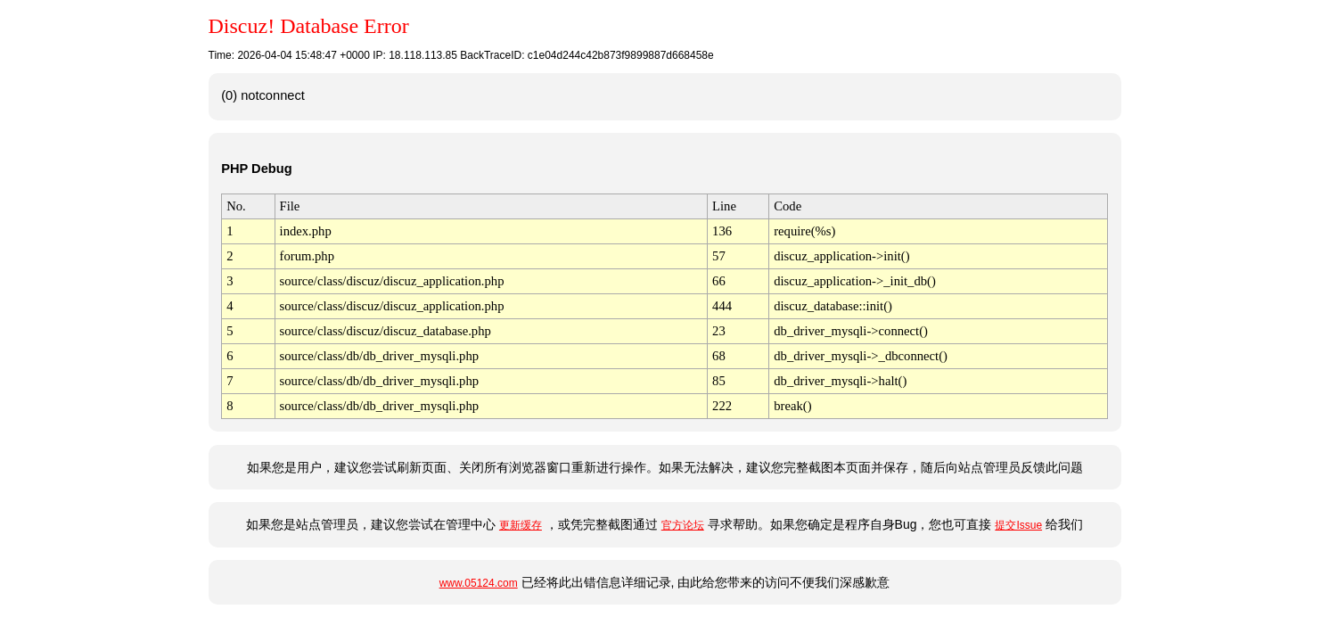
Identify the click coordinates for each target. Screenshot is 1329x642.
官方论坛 (682, 525)
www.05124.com (478, 583)
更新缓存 (520, 525)
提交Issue (1018, 525)
